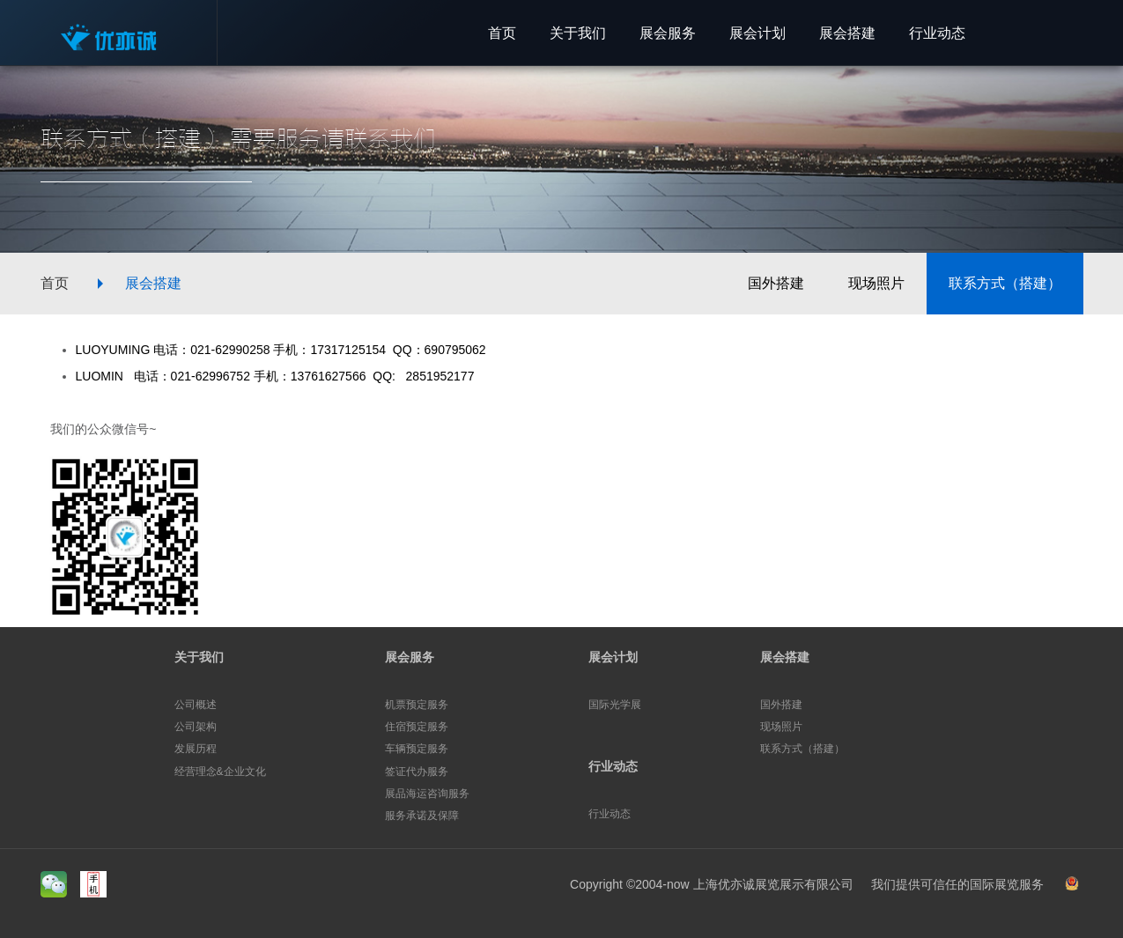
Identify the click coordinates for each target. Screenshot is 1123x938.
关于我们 (199, 657)
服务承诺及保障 (422, 815)
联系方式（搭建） (1005, 283)
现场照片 (876, 283)
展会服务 (409, 657)
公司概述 (195, 704)
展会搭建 (153, 283)
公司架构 (195, 726)
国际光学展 (614, 704)
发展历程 (195, 748)
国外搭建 (776, 283)
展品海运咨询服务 (427, 793)
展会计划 (613, 657)
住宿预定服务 (416, 726)
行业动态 (613, 766)
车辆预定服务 (416, 748)
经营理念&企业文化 (220, 771)
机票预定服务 (416, 704)
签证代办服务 (416, 771)
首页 (55, 283)
